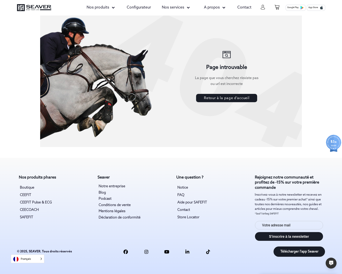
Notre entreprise (112, 186)
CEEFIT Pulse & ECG (36, 202)
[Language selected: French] (27, 259)
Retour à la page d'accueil (226, 98)
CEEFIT (25, 195)
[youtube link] (167, 252)
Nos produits (98, 7)
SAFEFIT (26, 217)
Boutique (27, 188)
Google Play (295, 7)
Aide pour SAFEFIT (192, 202)
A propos (212, 7)
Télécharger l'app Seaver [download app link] (299, 252)
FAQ (180, 195)
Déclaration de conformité (119, 217)
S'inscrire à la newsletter (289, 236)
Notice (182, 188)
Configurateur (139, 7)
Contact (244, 7)
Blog (102, 193)
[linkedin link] (187, 252)
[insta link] (146, 252)
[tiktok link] (208, 252)
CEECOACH (29, 210)
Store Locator (188, 217)
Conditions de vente (115, 205)
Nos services (173, 7)
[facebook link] (126, 252)
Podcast (105, 199)
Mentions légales (112, 211)
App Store (315, 7)
